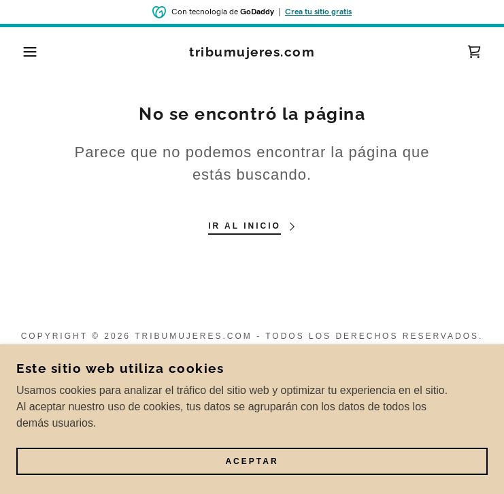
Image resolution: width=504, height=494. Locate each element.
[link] (252, 52)
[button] (32, 51)
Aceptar (251, 461)
